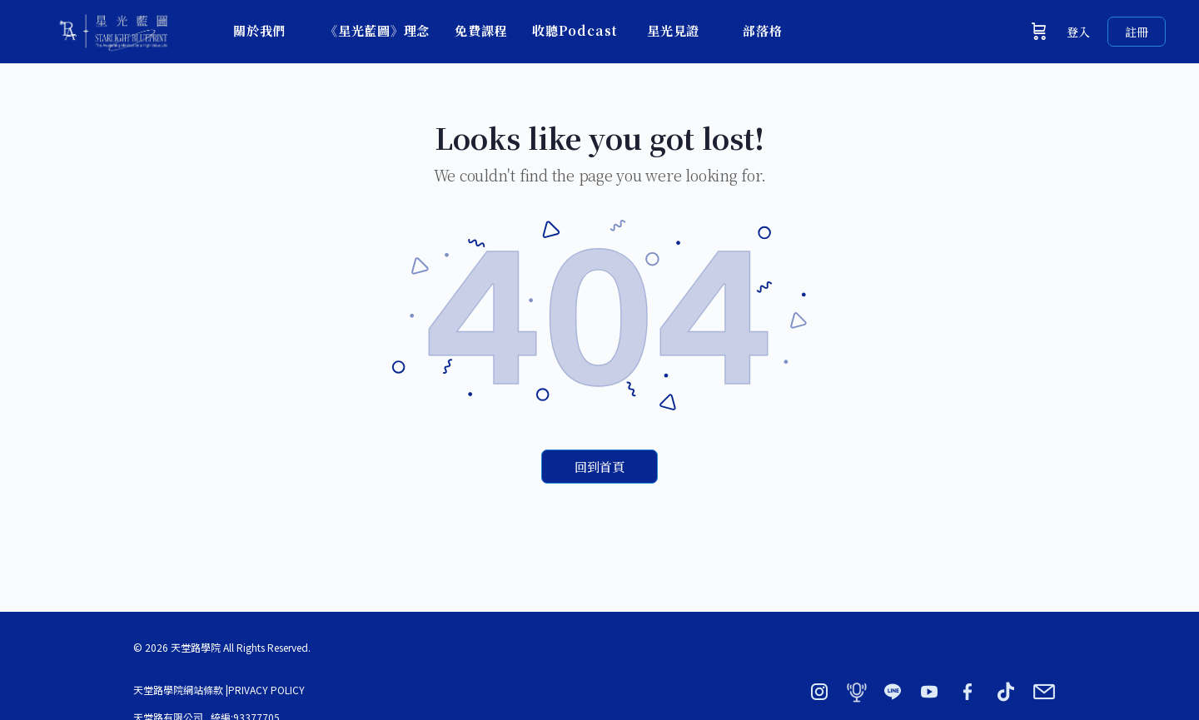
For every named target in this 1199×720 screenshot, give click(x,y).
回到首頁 (599, 466)
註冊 (1136, 31)
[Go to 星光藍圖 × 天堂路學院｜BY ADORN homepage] (112, 27)
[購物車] (1039, 31)
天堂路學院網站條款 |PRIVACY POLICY (219, 690)
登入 (1078, 31)
